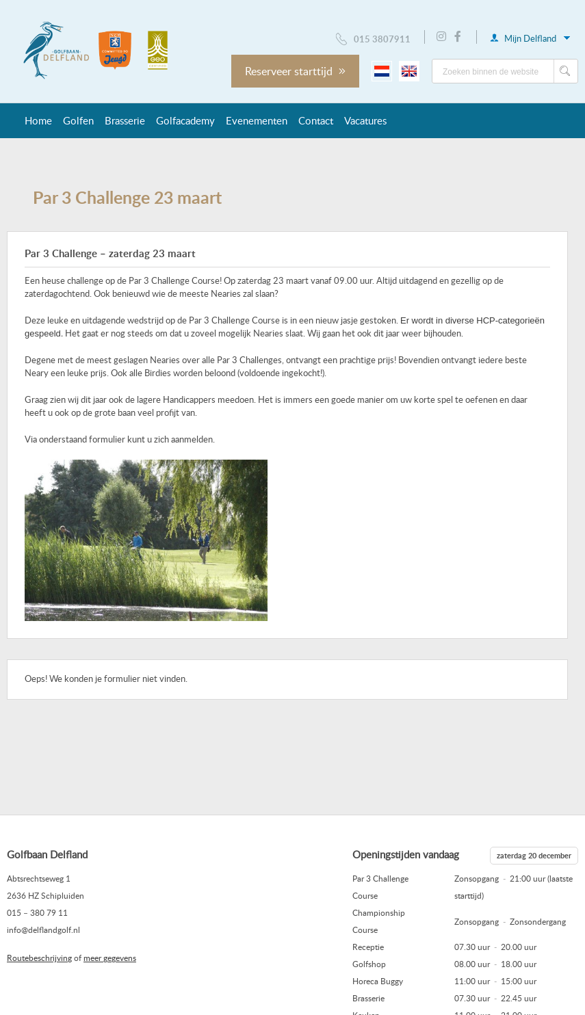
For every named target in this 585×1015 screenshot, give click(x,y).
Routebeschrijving (39, 957)
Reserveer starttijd (295, 71)
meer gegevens (109, 957)
